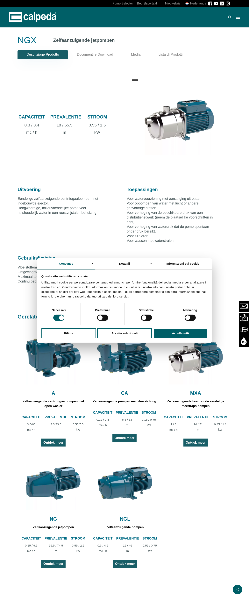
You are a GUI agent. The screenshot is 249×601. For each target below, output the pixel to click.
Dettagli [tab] (124, 263)
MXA (195, 393)
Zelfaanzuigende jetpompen (53, 527)
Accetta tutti (180, 333)
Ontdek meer (53, 442)
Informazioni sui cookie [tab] (183, 263)
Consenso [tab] (66, 263)
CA (124, 393)
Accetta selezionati (124, 333)
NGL (125, 519)
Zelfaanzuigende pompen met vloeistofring (124, 401)
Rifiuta (68, 333)
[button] (238, 17)
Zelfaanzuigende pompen (125, 527)
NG (53, 519)
